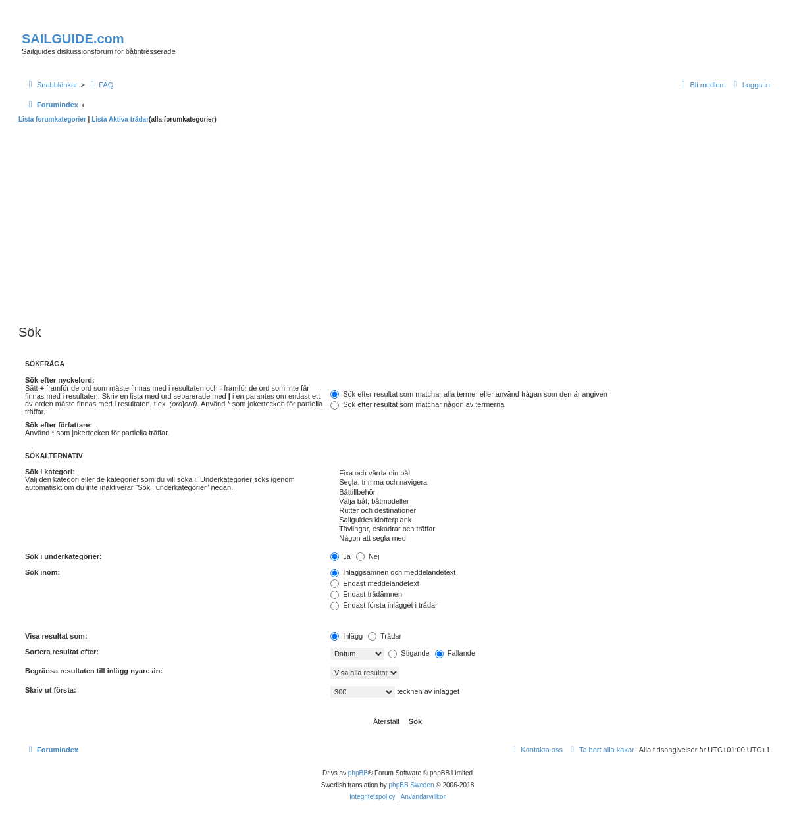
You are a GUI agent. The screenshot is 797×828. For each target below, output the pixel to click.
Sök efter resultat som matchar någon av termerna (417, 404)
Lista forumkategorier (52, 119)
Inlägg (346, 636)
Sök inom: (42, 572)
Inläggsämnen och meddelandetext (392, 572)
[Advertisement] (397, 222)
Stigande (408, 653)
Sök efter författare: (58, 425)
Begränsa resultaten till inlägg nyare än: (94, 671)
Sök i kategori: (50, 471)
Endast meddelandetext (374, 583)
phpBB (358, 773)
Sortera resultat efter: (62, 652)
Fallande (455, 653)
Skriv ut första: (50, 690)
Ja (340, 556)
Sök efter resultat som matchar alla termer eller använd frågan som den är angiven (468, 394)
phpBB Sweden (411, 785)
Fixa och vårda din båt (550, 473)
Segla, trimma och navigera (550, 482)
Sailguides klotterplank (550, 520)
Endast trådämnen (366, 594)
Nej (368, 556)
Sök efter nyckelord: (60, 380)
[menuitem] (100, 85)
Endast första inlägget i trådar (384, 605)
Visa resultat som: (56, 636)
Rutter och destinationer (550, 511)
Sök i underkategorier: (63, 556)
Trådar (384, 636)
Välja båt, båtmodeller (550, 501)
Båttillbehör (550, 492)
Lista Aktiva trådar (120, 119)
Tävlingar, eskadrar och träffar (550, 529)
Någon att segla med (550, 538)
